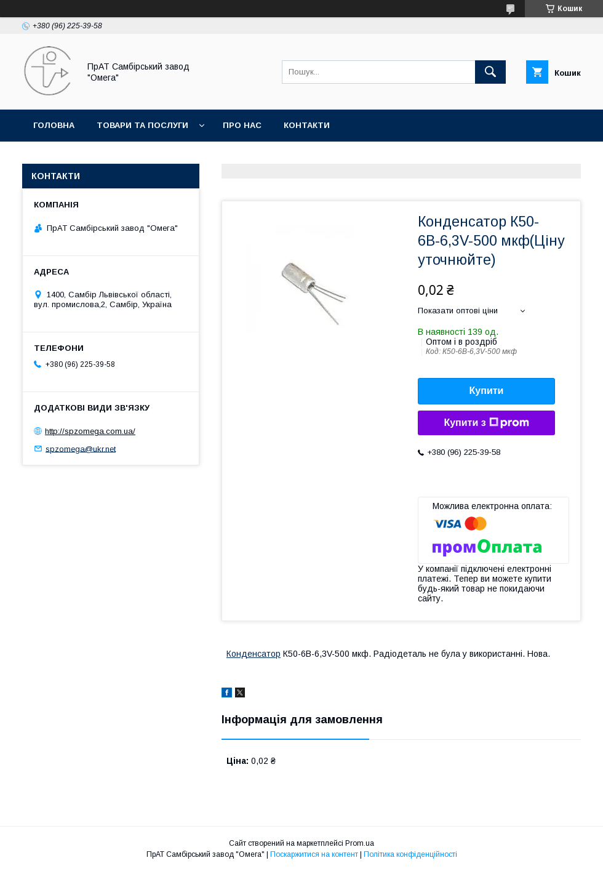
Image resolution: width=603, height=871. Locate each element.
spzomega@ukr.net (81, 448)
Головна (53, 125)
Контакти (307, 125)
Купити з (486, 422)
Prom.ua (359, 843)
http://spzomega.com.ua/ (90, 431)
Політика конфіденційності (410, 854)
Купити (486, 390)
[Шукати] (490, 72)
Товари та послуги (142, 125)
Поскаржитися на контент (314, 854)
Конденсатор (253, 654)
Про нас (242, 125)
